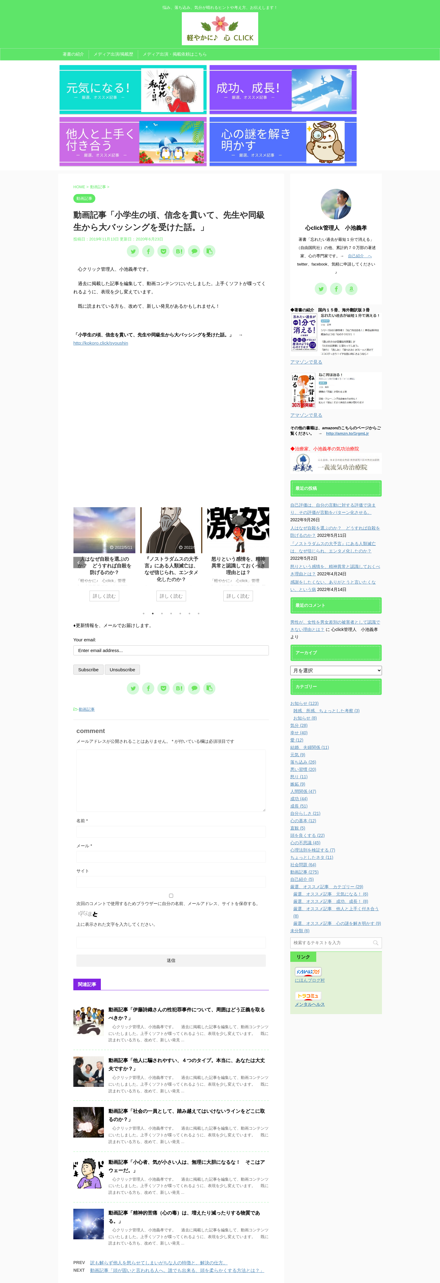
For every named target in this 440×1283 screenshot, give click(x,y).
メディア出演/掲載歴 (113, 54)
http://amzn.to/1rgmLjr (347, 358)
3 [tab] (162, 538)
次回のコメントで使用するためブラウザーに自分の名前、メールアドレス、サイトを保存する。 (168, 828)
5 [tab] (180, 538)
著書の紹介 (73, 54)
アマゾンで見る (306, 286)
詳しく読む (104, 520)
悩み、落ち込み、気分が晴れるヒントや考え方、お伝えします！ (220, 1267)
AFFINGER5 (281, 1275)
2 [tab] (153, 538)
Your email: (84, 564)
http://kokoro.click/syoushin (100, 268)
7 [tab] (199, 538)
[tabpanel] (104, 482)
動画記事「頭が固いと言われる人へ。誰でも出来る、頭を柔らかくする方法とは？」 (177, 1195)
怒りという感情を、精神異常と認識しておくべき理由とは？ (238, 490)
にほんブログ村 (310, 905)
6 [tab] (189, 538)
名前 (82, 745)
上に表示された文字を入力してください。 (117, 849)
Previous (79, 487)
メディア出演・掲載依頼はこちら (175, 54)
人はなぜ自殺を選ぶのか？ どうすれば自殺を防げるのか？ (104, 490)
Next (263, 487)
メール (84, 770)
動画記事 (87, 634)
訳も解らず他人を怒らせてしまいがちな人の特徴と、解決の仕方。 (159, 1187)
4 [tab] (171, 538)
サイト (82, 795)
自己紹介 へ (360, 181)
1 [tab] (144, 538)
